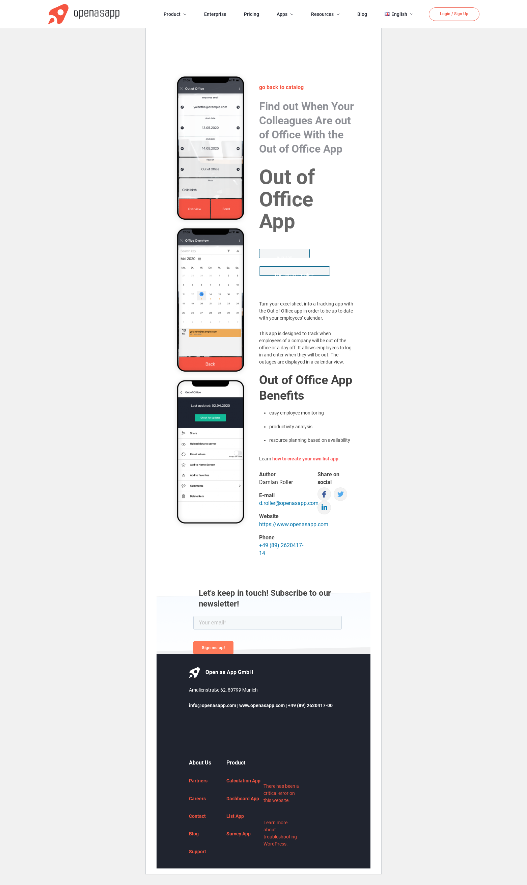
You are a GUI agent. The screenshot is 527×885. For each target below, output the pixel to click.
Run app (284, 256)
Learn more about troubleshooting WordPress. (280, 833)
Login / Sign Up (454, 13)
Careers (197, 798)
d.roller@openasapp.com (288, 503)
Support (197, 851)
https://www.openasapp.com (293, 524)
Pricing (251, 14)
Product (172, 14)
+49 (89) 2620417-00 (310, 705)
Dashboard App (242, 798)
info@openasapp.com (212, 705)
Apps (282, 14)
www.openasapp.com (262, 705)
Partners (198, 780)
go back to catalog (281, 87)
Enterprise (215, 14)
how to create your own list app (305, 458)
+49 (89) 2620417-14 (281, 549)
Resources (322, 14)
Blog (362, 14)
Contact (197, 816)
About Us (200, 762)
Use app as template (294, 274)
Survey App (238, 833)
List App (235, 816)
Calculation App (243, 780)
